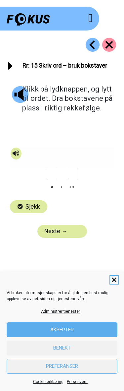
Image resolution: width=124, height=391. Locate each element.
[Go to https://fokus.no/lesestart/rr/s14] (92, 44)
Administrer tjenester (60, 311)
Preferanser (62, 366)
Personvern (77, 381)
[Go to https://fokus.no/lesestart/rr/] (109, 44)
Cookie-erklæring (48, 381)
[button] (114, 280)
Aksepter (62, 330)
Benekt (62, 348)
